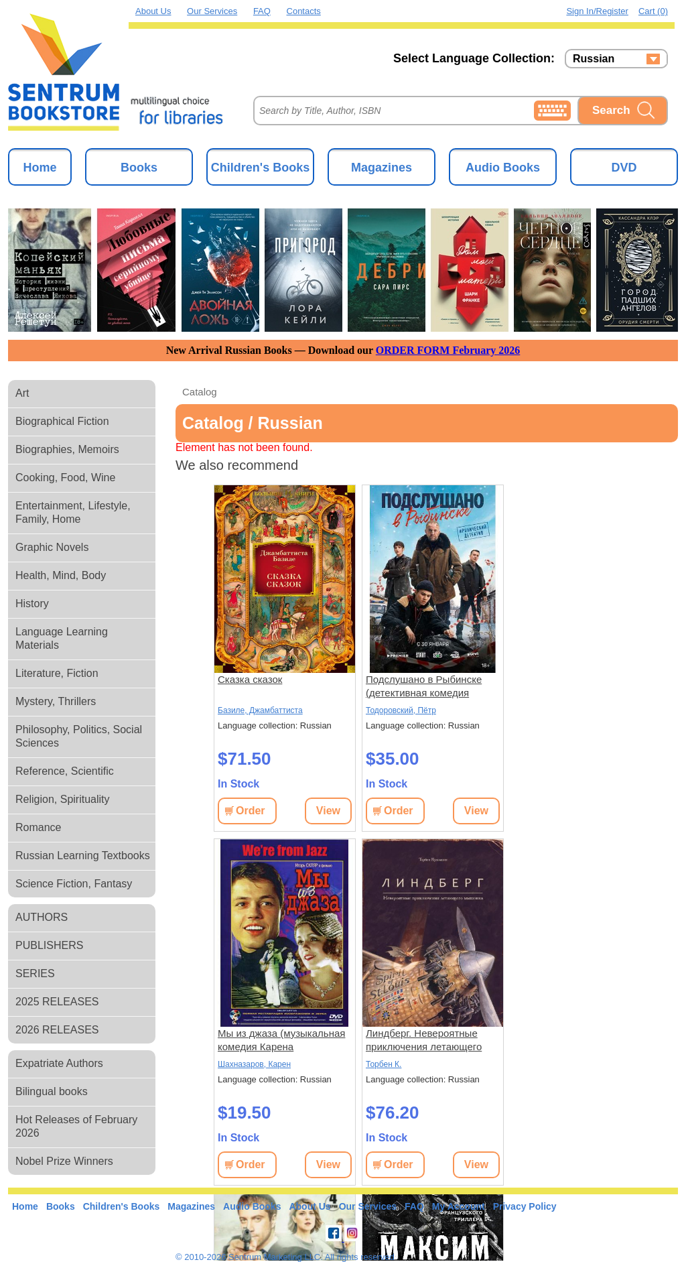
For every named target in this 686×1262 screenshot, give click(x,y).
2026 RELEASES (57, 1029)
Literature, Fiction (56, 673)
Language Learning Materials (61, 638)
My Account (458, 1206)
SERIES (35, 973)
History (32, 603)
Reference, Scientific (64, 771)
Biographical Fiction (62, 421)
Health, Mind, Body (60, 575)
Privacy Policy (525, 1206)
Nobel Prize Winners (64, 1161)
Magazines (381, 167)
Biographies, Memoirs (67, 449)
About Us (153, 11)
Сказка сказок (250, 679)
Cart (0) (653, 11)
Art (22, 393)
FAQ (262, 11)
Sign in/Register (597, 11)
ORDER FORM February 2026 (448, 350)
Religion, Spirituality (62, 799)
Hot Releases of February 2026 (76, 1126)
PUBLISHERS (49, 945)
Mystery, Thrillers (55, 701)
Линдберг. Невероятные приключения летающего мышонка (424, 1040)
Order (250, 810)
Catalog (199, 391)
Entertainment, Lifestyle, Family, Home (73, 512)
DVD (623, 167)
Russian (593, 59)
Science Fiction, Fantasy (73, 883)
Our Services (212, 11)
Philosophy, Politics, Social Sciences (78, 736)
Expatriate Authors (59, 1063)
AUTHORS (41, 917)
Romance (38, 827)
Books (139, 167)
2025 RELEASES (57, 1001)
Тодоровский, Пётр (401, 710)
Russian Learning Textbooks (82, 855)
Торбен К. (383, 1064)
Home (39, 167)
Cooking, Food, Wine (65, 477)
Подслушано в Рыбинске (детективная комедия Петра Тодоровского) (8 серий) (424, 687)
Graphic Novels (51, 547)
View (328, 810)
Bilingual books (51, 1091)
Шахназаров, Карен (254, 1064)
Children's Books (260, 167)
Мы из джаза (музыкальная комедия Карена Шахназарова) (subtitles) (281, 1040)
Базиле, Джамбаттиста (260, 710)
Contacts (304, 11)
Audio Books (503, 167)
